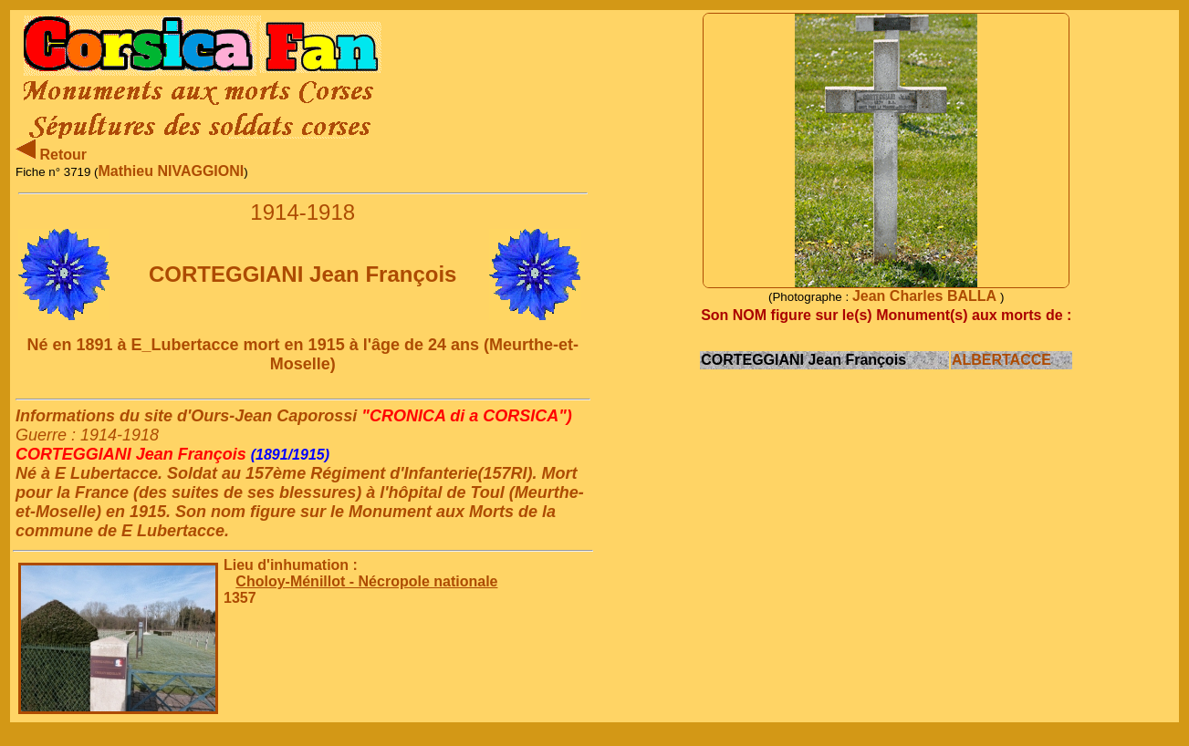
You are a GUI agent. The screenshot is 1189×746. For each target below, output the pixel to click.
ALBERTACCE (1001, 360)
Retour (51, 154)
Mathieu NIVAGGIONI (172, 171)
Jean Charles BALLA (926, 296)
